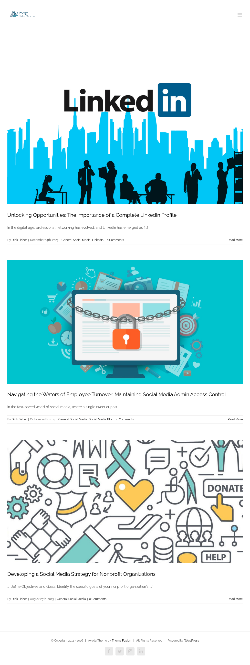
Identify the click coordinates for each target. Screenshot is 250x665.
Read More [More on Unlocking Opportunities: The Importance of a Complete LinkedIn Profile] (235, 240)
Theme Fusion (121, 640)
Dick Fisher (19, 240)
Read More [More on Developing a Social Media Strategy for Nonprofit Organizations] (235, 599)
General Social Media (76, 240)
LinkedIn (98, 240)
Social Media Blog (101, 419)
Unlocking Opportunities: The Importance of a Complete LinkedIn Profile (92, 215)
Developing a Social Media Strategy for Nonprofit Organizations (81, 574)
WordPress (191, 640)
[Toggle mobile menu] (240, 14)
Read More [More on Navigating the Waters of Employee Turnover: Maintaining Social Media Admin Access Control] (235, 419)
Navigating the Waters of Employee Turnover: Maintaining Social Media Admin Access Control (116, 394)
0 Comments (115, 240)
